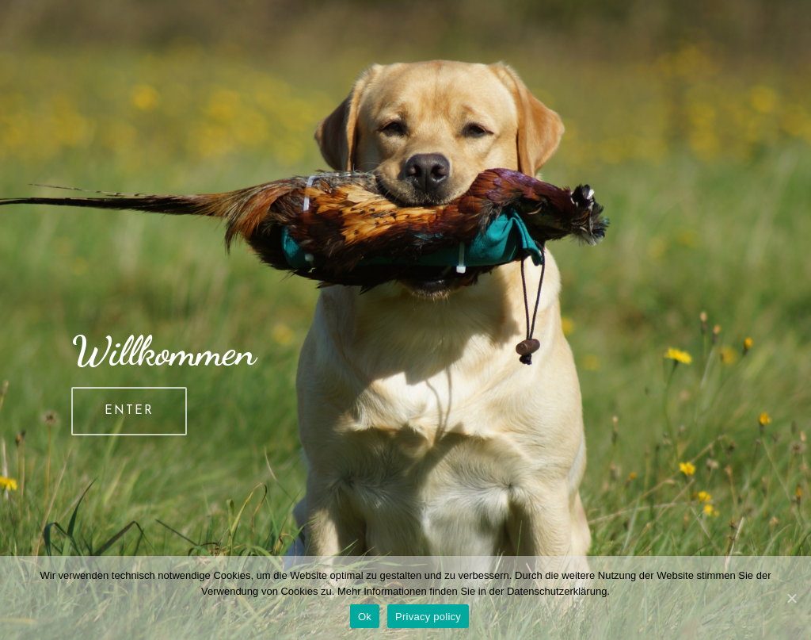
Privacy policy (428, 617)
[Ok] (791, 598)
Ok (364, 617)
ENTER (129, 411)
